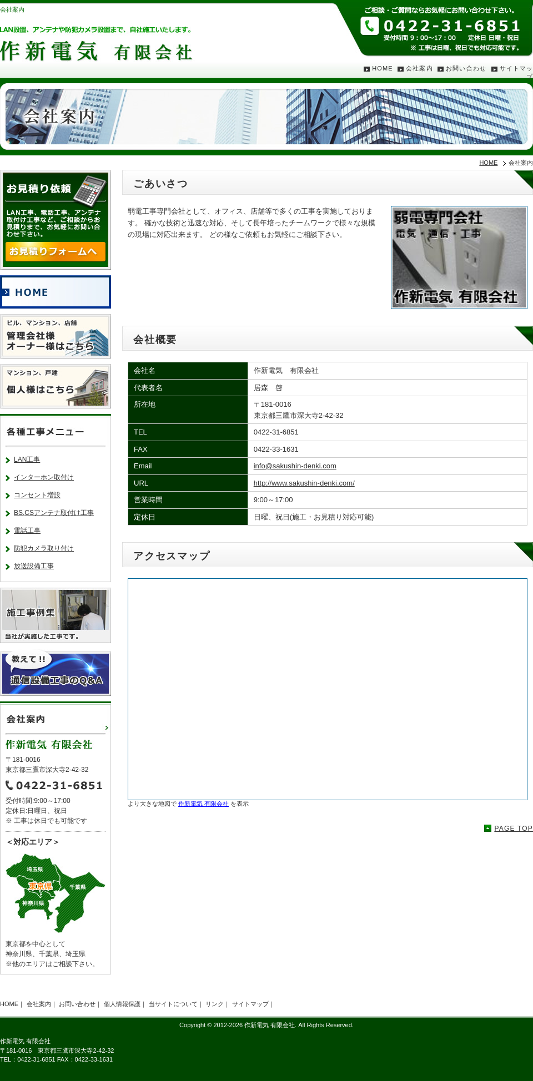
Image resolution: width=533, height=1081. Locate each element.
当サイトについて (173, 1004)
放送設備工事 (34, 566)
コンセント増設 (37, 495)
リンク (214, 1004)
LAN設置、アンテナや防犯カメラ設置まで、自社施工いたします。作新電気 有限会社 (100, 36)
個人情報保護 (122, 1004)
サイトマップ (250, 1004)
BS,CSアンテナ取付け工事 (54, 513)
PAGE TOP (513, 828)
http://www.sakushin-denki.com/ (304, 483)
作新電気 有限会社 (203, 803)
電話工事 (27, 530)
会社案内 (419, 68)
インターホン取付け (44, 477)
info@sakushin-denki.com (295, 466)
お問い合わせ (466, 68)
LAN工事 (27, 459)
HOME (382, 68)
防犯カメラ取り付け (44, 548)
